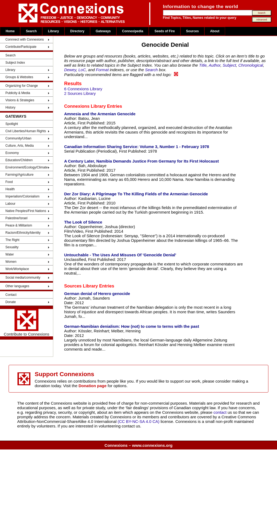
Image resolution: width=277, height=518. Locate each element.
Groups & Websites (19, 77)
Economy (12, 153)
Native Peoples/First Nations (25, 211)
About (214, 31)
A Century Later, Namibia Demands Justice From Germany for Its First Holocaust (141, 161)
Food (9, 182)
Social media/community (22, 277)
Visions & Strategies (19, 100)
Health (10, 189)
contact (221, 412)
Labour (10, 204)
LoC (82, 69)
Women (10, 262)
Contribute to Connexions (26, 322)
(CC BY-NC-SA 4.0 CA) (138, 421)
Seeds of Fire (164, 31)
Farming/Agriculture (19, 175)
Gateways (103, 31)
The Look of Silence (83, 222)
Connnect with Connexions (24, 39)
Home (10, 31)
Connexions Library (85, 106)
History (10, 107)
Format (102, 69)
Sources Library (81, 285)
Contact (10, 295)
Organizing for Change (21, 86)
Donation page (92, 385)
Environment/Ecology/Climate (26, 167)
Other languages (17, 286)
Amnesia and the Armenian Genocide (99, 113)
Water (9, 254)
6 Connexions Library (83, 89)
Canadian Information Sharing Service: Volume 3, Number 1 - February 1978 (136, 146)
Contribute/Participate (20, 47)
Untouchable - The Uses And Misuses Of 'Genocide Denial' (120, 255)
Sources (192, 31)
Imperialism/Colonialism (22, 196)
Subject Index (15, 62)
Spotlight (11, 124)
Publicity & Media (17, 93)
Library (53, 31)
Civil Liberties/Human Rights (25, 131)
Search (31, 31)
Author (214, 65)
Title (203, 65)
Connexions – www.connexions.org (139, 445)
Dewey (70, 69)
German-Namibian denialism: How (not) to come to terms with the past (131, 326)
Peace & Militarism (18, 225)
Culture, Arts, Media (19, 146)
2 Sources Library (80, 93)
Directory (77, 31)
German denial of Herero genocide (97, 293)
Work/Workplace (17, 269)
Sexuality (12, 247)
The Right (12, 240)
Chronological (250, 65)
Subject (229, 65)
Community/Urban (18, 138)
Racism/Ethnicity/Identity (23, 233)
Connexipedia (132, 31)
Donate (10, 302)
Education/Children (19, 160)
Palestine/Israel (16, 218)
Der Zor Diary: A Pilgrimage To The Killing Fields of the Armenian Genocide (136, 194)
